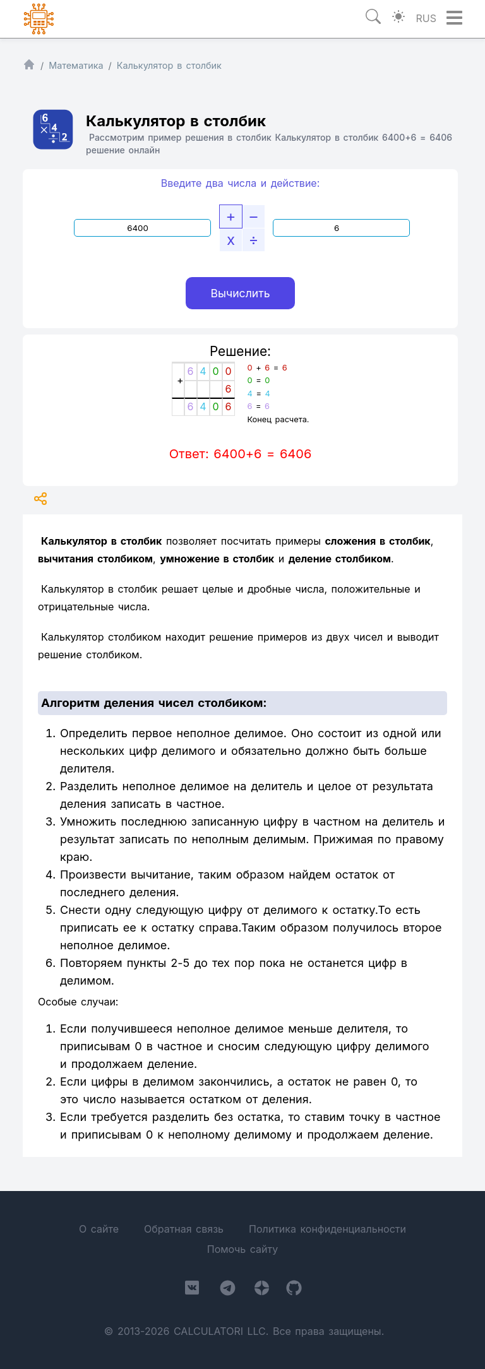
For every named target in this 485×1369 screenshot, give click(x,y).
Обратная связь (184, 1229)
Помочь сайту (242, 1249)
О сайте (99, 1229)
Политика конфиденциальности (327, 1229)
